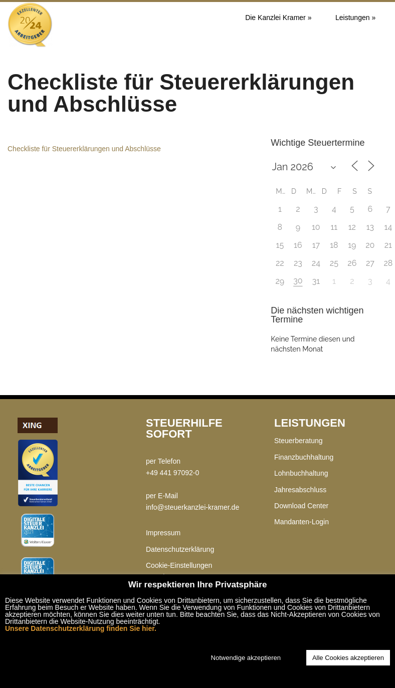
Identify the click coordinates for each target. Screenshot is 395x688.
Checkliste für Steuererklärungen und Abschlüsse (84, 149)
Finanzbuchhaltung (303, 457)
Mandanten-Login (301, 522)
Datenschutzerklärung (180, 549)
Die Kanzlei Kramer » (278, 18)
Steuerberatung (298, 441)
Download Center (301, 506)
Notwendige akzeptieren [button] (246, 657)
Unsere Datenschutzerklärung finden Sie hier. (80, 628)
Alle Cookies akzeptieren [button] (348, 657)
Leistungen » (355, 18)
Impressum (163, 533)
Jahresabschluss (300, 490)
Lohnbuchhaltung (301, 473)
